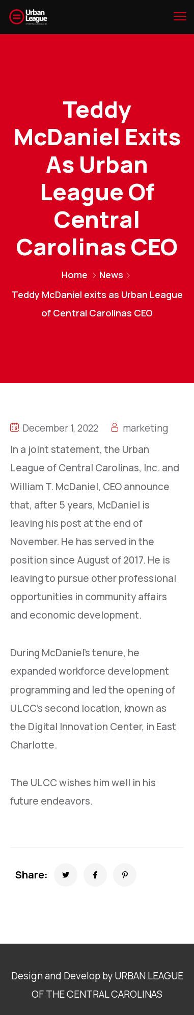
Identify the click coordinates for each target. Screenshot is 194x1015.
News (111, 275)
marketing (146, 428)
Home (75, 275)
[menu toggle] (180, 16)
